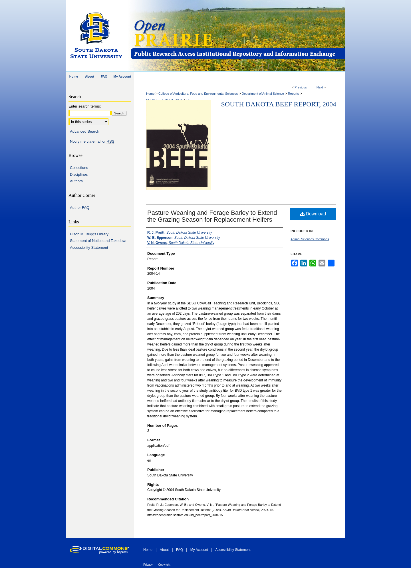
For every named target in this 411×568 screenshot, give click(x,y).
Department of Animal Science (263, 93)
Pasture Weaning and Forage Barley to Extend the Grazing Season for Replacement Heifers (212, 216)
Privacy (148, 564)
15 (188, 100)
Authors (76, 181)
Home (150, 93)
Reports (293, 93)
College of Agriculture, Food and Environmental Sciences (198, 93)
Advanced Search (84, 131)
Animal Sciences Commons (310, 239)
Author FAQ (79, 207)
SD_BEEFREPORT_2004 (164, 100)
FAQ (179, 550)
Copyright (164, 564)
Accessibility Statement (89, 247)
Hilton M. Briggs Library (89, 234)
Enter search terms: (84, 106)
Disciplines (79, 174)
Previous (301, 87)
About (164, 550)
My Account (199, 550)
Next (320, 87)
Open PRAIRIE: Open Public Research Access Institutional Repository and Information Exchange (237, 36)
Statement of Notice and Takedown (98, 240)
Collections (79, 167)
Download (313, 213)
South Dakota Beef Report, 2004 (278, 104)
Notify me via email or (92, 141)
